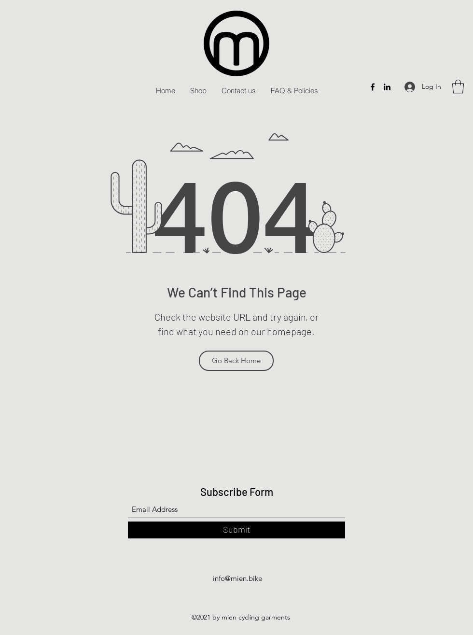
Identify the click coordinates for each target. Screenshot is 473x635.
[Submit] (236, 530)
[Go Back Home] (236, 361)
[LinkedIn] (387, 87)
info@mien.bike (237, 578)
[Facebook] (372, 87)
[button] (458, 87)
